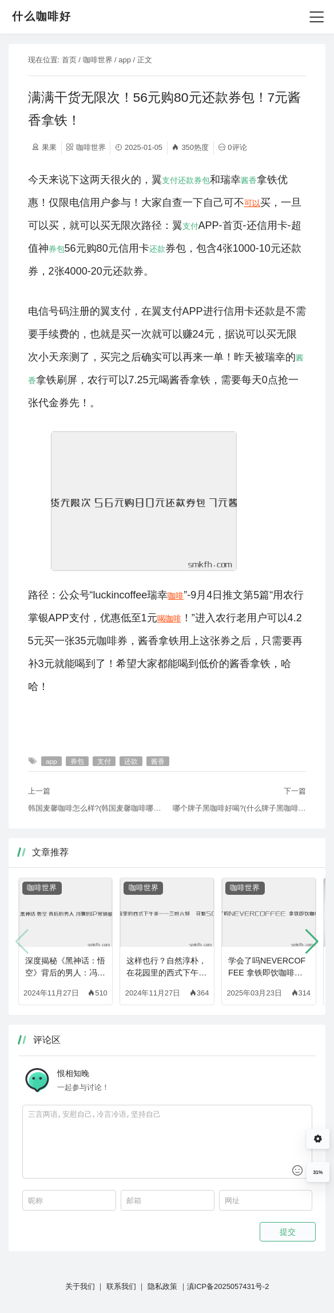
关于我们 (80, 1286)
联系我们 (121, 1286)
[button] (312, 941)
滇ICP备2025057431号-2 (228, 1286)
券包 (202, 180)
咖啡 (176, 595)
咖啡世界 (98, 59)
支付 (170, 180)
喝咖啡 (169, 618)
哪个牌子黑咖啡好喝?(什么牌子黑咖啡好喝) (240, 808)
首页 (69, 59)
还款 (186, 180)
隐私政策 (162, 1286)
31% (318, 1172)
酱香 (249, 180)
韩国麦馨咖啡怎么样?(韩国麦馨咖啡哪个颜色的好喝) (95, 808)
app (124, 59)
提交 (288, 1231)
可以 (252, 203)
